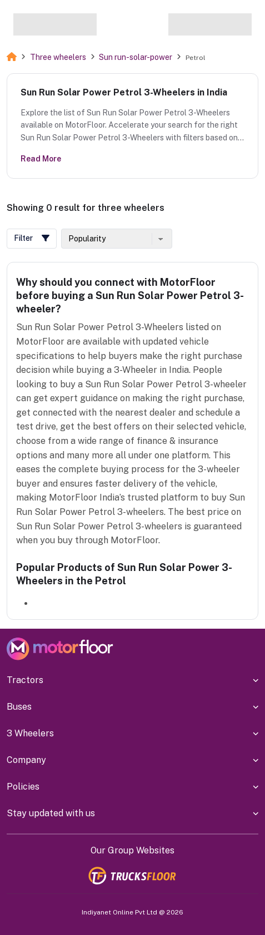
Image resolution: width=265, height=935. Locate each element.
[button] (32, 239)
